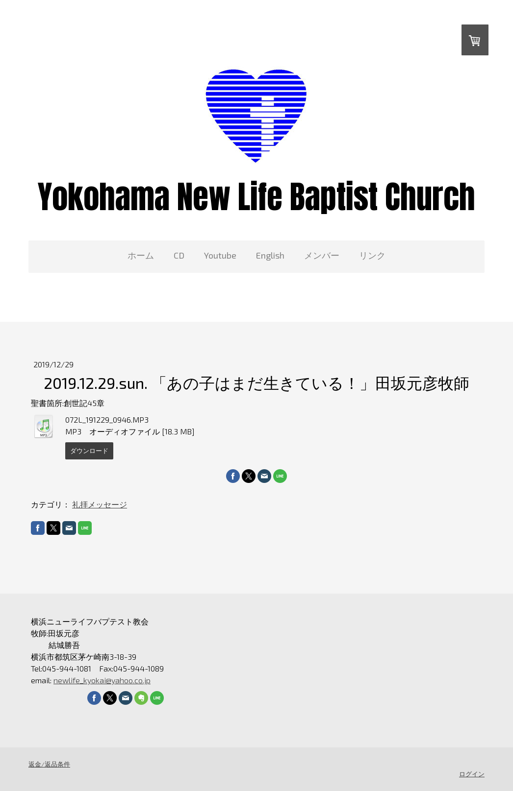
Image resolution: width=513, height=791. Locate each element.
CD (179, 255)
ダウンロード (89, 451)
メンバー (321, 255)
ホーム (141, 255)
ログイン (472, 774)
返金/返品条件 (49, 764)
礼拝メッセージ (99, 504)
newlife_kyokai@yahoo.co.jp (102, 680)
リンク (372, 255)
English (270, 255)
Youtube (220, 255)
